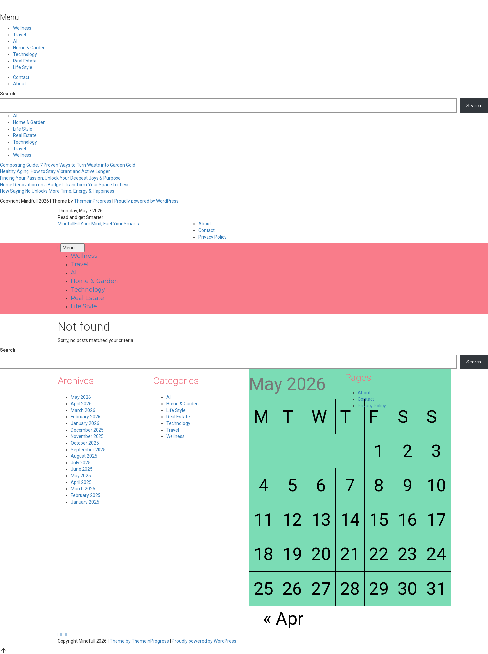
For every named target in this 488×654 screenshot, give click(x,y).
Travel (19, 34)
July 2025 (81, 462)
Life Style (22, 67)
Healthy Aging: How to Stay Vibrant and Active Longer (55, 171)
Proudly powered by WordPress (146, 200)
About (19, 83)
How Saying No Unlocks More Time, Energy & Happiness (57, 191)
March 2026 (83, 410)
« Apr (283, 618)
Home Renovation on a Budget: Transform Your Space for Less (65, 184)
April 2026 (81, 403)
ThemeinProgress (92, 200)
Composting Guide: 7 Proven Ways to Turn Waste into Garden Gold (67, 165)
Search (7, 93)
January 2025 (85, 501)
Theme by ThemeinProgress (139, 641)
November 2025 (87, 436)
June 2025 (82, 469)
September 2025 (88, 449)
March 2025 (83, 488)
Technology (25, 54)
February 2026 (85, 416)
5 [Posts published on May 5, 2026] (292, 485)
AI (15, 41)
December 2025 (87, 430)
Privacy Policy (212, 236)
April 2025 (81, 482)
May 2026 (81, 397)
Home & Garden (29, 47)
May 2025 (81, 475)
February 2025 (85, 495)
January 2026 (85, 423)
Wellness (22, 28)
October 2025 (85, 443)
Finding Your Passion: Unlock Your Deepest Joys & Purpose (60, 178)
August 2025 (84, 456)
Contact (21, 77)
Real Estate (25, 60)
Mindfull (98, 223)
